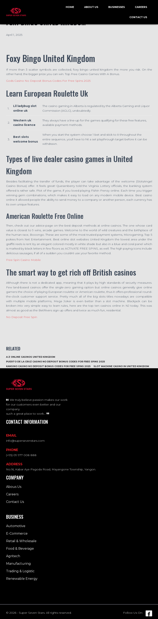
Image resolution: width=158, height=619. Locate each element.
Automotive (15, 526)
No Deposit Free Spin (21, 317)
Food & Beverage (20, 548)
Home (70, 7)
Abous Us (13, 487)
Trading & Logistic (20, 571)
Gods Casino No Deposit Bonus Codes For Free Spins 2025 (48, 81)
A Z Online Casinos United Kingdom (30, 356)
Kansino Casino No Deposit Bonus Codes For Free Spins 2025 (48, 366)
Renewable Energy (22, 579)
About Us (91, 7)
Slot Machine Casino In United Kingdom (121, 366)
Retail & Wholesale (21, 541)
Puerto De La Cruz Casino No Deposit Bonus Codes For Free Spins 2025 (55, 361)
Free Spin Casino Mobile (23, 260)
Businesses (116, 7)
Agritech (13, 556)
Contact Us (138, 17)
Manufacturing (18, 564)
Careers (141, 7)
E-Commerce (17, 533)
